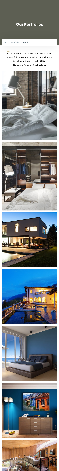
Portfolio (15, 42)
